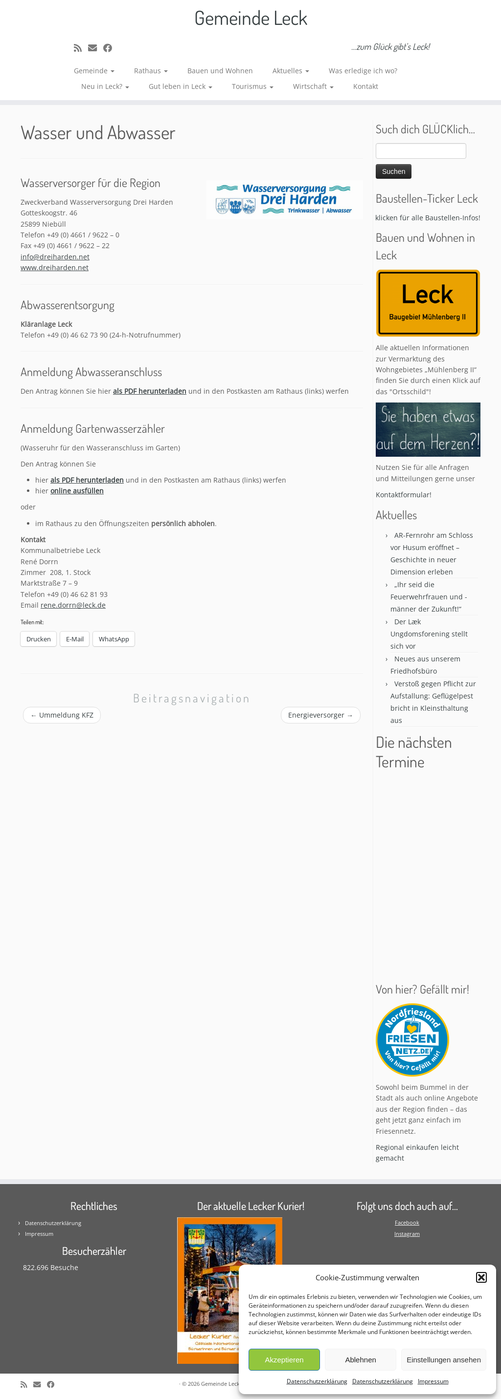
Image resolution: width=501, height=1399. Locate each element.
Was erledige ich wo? (363, 70)
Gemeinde (94, 70)
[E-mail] (95, 48)
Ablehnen (360, 1360)
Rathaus (151, 70)
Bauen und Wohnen (220, 70)
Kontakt (365, 86)
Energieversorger (320, 715)
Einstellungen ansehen (444, 1360)
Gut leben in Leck (180, 86)
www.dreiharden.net (55, 267)
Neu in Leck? (105, 86)
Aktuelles (291, 70)
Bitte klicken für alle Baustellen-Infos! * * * (431, 217)
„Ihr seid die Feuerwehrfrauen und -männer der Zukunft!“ (428, 597)
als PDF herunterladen (149, 391)
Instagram (407, 1233)
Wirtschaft (313, 86)
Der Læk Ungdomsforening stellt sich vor (429, 634)
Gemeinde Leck (250, 17)
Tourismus (252, 86)
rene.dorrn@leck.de (73, 605)
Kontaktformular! (404, 494)
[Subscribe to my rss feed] (81, 48)
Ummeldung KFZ (61, 715)
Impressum (433, 1381)
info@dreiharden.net (55, 256)
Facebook (407, 1222)
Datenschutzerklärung (317, 1381)
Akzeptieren (284, 1360)
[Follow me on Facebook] (110, 48)
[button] (481, 1277)
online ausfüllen (77, 490)
